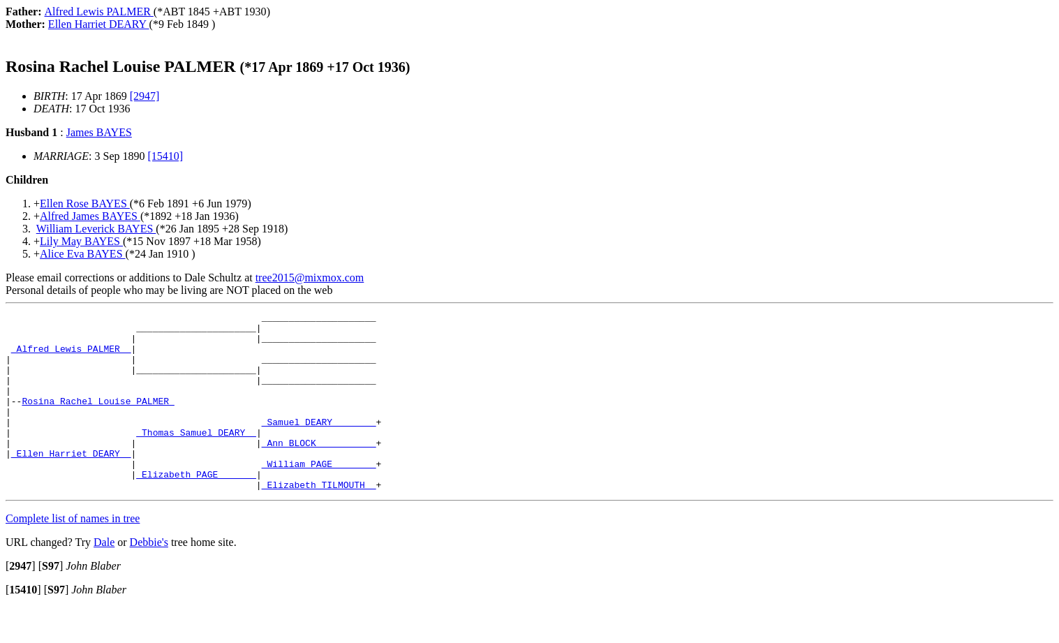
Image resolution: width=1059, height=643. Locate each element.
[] (21, 601)
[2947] (145, 96)
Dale (104, 578)
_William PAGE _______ (319, 495)
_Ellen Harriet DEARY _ (71, 482)
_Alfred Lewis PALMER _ (71, 356)
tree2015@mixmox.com (310, 277)
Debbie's (149, 578)
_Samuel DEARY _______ (319, 444)
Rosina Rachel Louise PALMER (98, 419)
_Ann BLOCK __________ (319, 470)
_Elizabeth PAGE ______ (196, 507)
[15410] (166, 156)
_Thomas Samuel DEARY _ (196, 457)
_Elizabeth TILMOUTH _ (319, 520)
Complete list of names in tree (73, 554)
